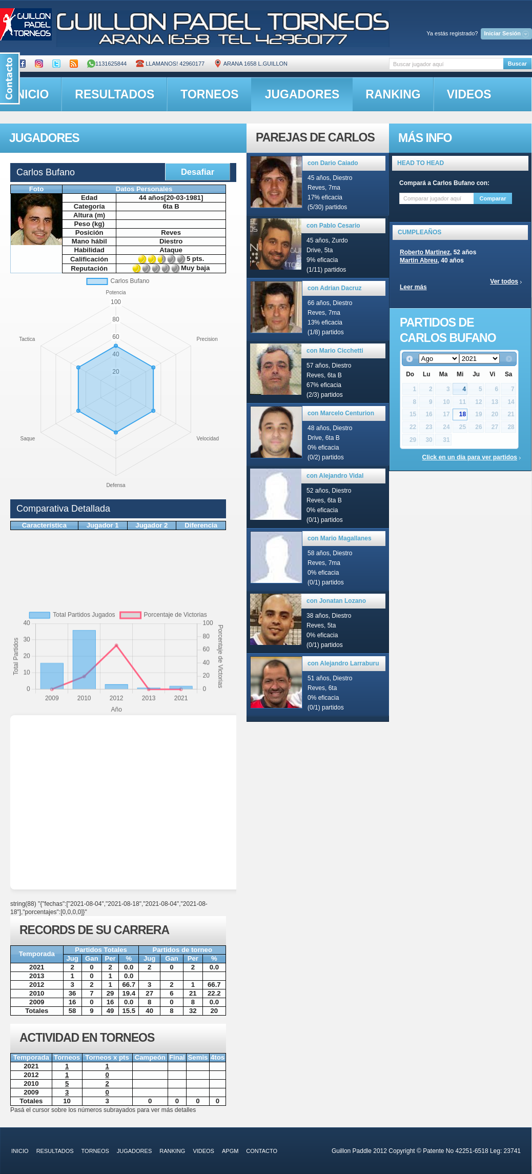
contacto (261, 1151)
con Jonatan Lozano (336, 600)
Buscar (517, 63)
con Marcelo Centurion (341, 413)
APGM (230, 1151)
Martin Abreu (419, 260)
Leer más (413, 287)
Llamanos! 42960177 (170, 63)
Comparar (493, 198)
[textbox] (446, 64)
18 (462, 414)
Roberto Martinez (425, 252)
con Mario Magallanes (340, 538)
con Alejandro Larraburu (343, 663)
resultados (114, 94)
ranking (392, 94)
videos (469, 94)
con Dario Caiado (333, 163)
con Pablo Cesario (333, 225)
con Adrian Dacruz (335, 288)
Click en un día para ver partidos (469, 457)
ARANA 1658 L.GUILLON (251, 63)
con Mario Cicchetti (334, 350)
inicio (20, 1151)
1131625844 (107, 63)
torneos (209, 94)
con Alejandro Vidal (334, 475)
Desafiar (197, 171)
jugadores (302, 94)
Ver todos (504, 281)
